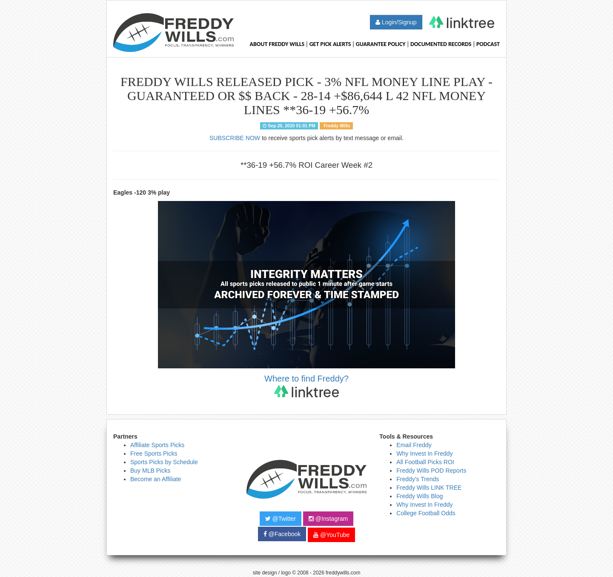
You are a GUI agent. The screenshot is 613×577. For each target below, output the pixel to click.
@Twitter (280, 518)
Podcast (488, 44)
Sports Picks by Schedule (164, 462)
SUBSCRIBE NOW (234, 138)
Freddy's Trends (417, 479)
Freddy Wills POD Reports (431, 470)
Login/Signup (396, 22)
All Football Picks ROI (425, 462)
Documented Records (441, 44)
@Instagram (328, 518)
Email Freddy (413, 445)
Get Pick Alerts (330, 44)
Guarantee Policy (381, 44)
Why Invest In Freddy (424, 453)
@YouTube (331, 534)
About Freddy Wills (276, 44)
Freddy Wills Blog (419, 496)
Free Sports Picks (153, 453)
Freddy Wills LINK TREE (428, 487)
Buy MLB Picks (150, 470)
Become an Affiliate (155, 479)
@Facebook (282, 534)
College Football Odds (425, 513)
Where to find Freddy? (306, 385)
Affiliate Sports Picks (157, 445)
